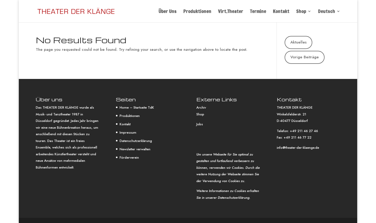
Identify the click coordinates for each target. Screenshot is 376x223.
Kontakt (281, 12)
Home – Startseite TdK (137, 107)
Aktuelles (298, 42)
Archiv (201, 107)
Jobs (199, 124)
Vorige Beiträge (304, 57)
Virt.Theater (230, 12)
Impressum (128, 132)
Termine (258, 12)
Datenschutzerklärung (136, 140)
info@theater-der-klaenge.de (298, 147)
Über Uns (167, 12)
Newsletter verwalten (135, 149)
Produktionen (197, 12)
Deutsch (326, 12)
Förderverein (129, 157)
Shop (301, 12)
